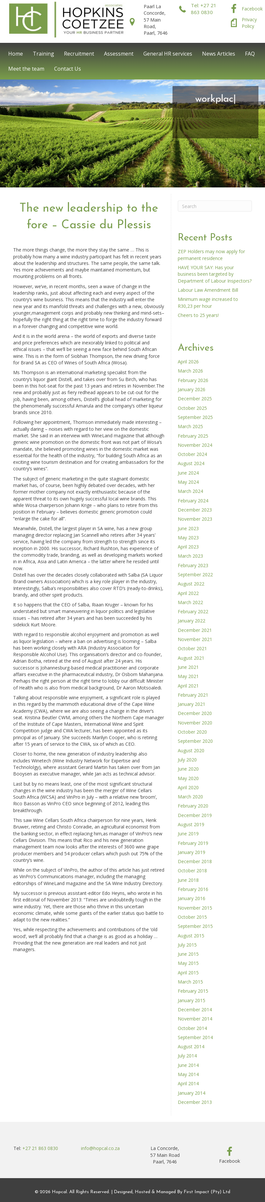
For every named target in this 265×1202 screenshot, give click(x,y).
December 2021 (195, 630)
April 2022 (188, 593)
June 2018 (188, 880)
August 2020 (191, 750)
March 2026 (190, 371)
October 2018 (192, 870)
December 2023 (195, 510)
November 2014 (195, 1019)
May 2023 (188, 537)
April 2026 (188, 361)
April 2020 (188, 787)
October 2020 (192, 732)
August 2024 (191, 463)
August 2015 (191, 935)
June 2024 (188, 473)
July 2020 (187, 760)
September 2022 (195, 574)
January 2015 (191, 1000)
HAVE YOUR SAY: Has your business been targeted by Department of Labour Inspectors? (215, 274)
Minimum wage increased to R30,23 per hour (208, 302)
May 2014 (188, 1074)
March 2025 (190, 426)
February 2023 (193, 565)
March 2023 (190, 556)
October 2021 (192, 648)
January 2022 (191, 621)
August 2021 (191, 658)
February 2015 (193, 991)
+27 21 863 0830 (40, 1148)
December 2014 (195, 1009)
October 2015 (192, 917)
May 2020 (188, 778)
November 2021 (195, 639)
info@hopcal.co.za (100, 1148)
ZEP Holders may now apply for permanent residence (211, 254)
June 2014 (188, 1065)
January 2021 (191, 704)
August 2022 (191, 584)
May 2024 (188, 482)
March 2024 (190, 491)
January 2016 (191, 898)
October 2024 (192, 454)
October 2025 (192, 408)
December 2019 (195, 815)
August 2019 (191, 824)
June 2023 (188, 528)
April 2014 (188, 1083)
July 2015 (187, 945)
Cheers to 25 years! (198, 315)
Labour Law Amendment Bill (208, 290)
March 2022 (190, 602)
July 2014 (187, 1056)
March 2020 (190, 796)
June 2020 (188, 769)
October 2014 (192, 1028)
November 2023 (195, 519)
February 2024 (193, 500)
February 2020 (193, 806)
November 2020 (195, 723)
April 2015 (188, 972)
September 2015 (195, 926)
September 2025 (195, 417)
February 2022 (193, 611)
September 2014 (195, 1037)
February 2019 (193, 843)
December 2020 (195, 713)
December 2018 (195, 861)
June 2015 (188, 954)
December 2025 (195, 398)
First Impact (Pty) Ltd (207, 1192)
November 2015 (195, 908)
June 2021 (188, 667)
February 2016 (193, 889)
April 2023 (188, 547)
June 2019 (188, 833)
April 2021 (188, 686)
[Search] (215, 206)
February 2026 (193, 380)
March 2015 (190, 982)
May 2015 (188, 963)
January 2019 (191, 852)
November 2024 (195, 445)
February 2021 (193, 695)
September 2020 (195, 741)
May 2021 (188, 676)
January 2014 (191, 1093)
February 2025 (193, 436)
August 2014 (191, 1046)
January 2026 (191, 389)
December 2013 (195, 1102)
